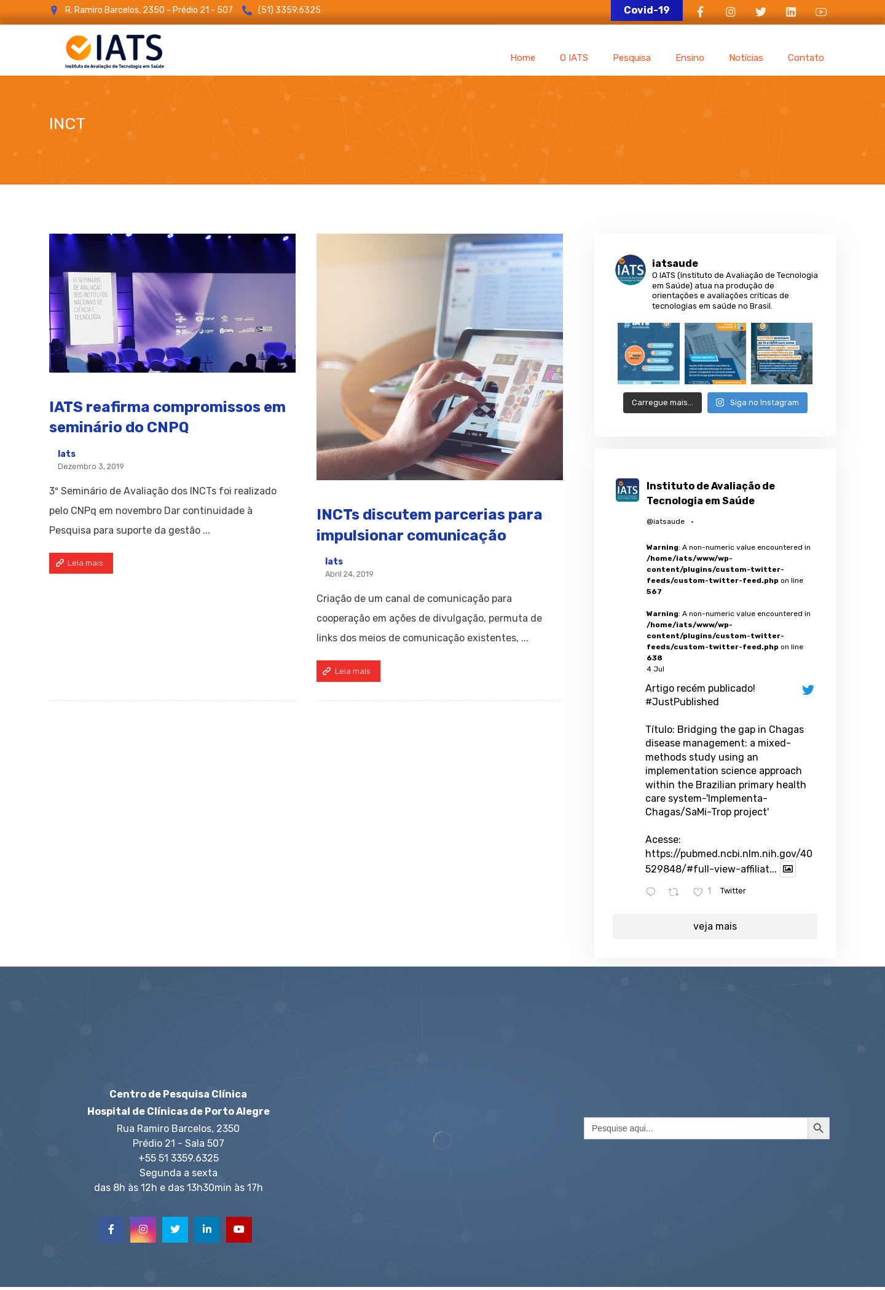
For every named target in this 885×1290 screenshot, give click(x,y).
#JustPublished (682, 702)
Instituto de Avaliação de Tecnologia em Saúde (711, 493)
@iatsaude (666, 521)
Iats (67, 454)
